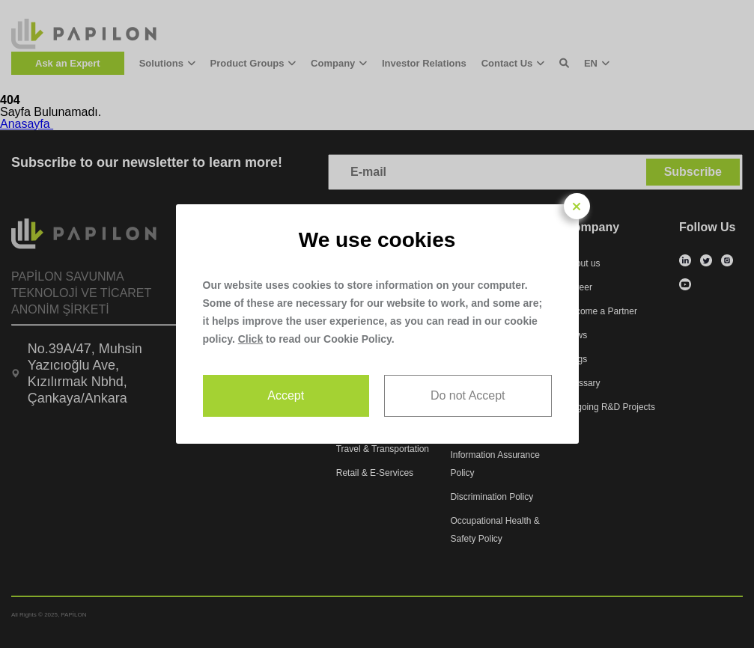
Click (250, 339)
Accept (285, 395)
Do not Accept (468, 395)
